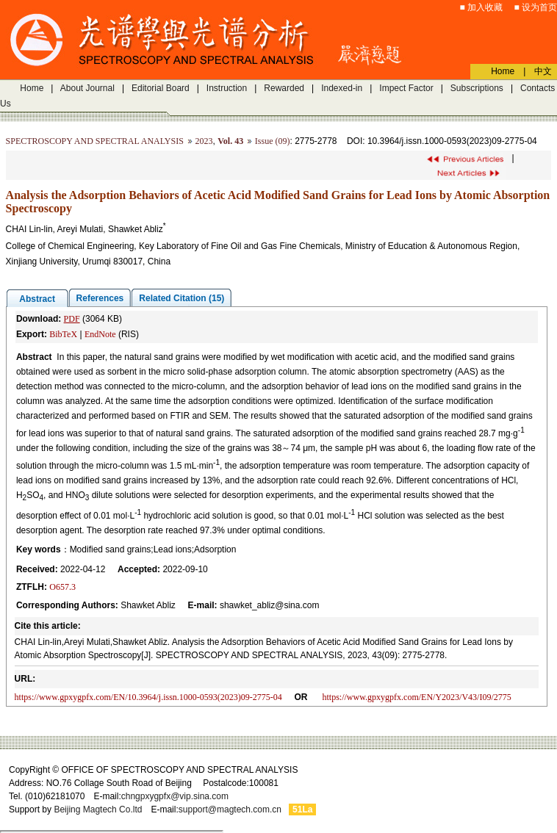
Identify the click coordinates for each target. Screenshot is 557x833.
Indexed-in (341, 88)
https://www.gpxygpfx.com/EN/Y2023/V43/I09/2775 (417, 697)
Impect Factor (406, 88)
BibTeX (63, 334)
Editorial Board (161, 88)
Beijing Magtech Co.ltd (98, 809)
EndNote (100, 334)
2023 (204, 141)
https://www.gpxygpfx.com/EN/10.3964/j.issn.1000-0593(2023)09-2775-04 (148, 697)
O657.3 (62, 587)
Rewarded (284, 88)
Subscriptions (476, 88)
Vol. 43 (230, 141)
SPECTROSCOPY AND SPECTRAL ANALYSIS (95, 141)
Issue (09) (272, 141)
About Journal (87, 88)
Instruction (226, 88)
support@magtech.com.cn (230, 809)
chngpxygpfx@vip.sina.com (175, 796)
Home (31, 88)
